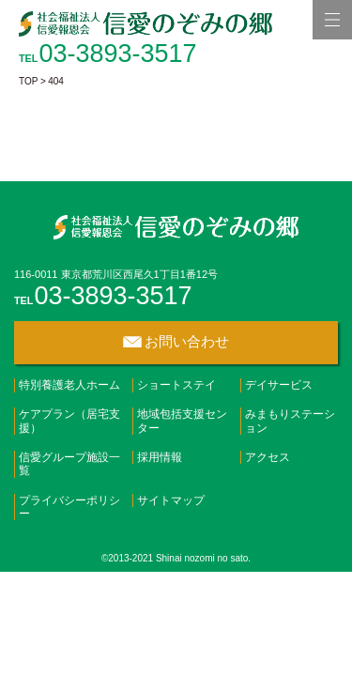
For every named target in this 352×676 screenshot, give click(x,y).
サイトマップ (171, 500)
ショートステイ (176, 385)
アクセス (267, 457)
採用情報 (159, 457)
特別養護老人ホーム (69, 385)
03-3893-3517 (117, 53)
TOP (28, 81)
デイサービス (279, 385)
